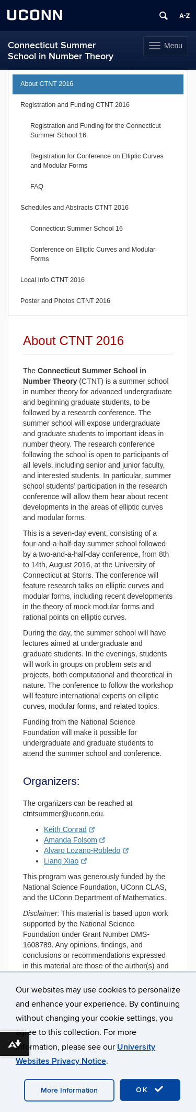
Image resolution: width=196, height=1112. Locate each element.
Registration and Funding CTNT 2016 (75, 105)
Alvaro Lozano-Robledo (86, 850)
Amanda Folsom (74, 840)
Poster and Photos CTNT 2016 (65, 301)
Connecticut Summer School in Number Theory (60, 51)
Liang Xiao (65, 861)
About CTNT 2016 (46, 84)
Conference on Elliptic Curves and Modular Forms (92, 254)
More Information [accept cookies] (69, 1090)
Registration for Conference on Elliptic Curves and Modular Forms (97, 161)
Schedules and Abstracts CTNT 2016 (74, 207)
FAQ (36, 186)
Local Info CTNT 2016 (52, 280)
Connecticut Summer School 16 (76, 228)
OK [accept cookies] (150, 1089)
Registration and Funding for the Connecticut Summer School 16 (95, 130)
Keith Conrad (69, 829)
